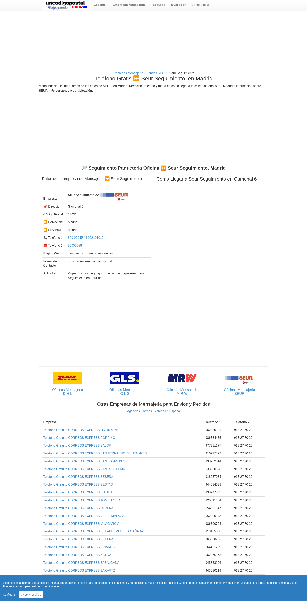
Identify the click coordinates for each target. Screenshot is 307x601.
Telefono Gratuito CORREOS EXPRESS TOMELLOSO (81, 500)
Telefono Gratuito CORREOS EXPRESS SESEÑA (78, 476)
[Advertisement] (153, 41)
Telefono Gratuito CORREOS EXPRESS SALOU (77, 445)
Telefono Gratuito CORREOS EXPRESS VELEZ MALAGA (84, 516)
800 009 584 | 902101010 (85, 237)
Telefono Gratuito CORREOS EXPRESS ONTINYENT (81, 430)
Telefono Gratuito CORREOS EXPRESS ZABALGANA (81, 562)
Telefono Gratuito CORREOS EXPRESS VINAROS (79, 547)
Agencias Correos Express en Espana (153, 411)
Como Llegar (200, 4)
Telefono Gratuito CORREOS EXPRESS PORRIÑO (79, 437)
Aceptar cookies (31, 594)
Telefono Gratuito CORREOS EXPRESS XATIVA (77, 555)
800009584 (75, 245)
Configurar (9, 594)
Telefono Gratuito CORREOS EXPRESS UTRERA (78, 508)
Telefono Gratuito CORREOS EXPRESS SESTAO (78, 484)
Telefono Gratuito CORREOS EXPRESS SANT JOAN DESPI (86, 461)
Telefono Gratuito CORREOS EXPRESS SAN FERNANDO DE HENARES (95, 453)
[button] (100, 5)
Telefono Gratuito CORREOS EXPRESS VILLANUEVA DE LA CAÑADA (93, 531)
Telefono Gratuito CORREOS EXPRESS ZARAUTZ (79, 570)
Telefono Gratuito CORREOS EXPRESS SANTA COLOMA (84, 469)
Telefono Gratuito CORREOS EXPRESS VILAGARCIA (81, 523)
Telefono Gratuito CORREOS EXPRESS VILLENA (78, 539)
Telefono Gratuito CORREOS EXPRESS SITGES (77, 492)
